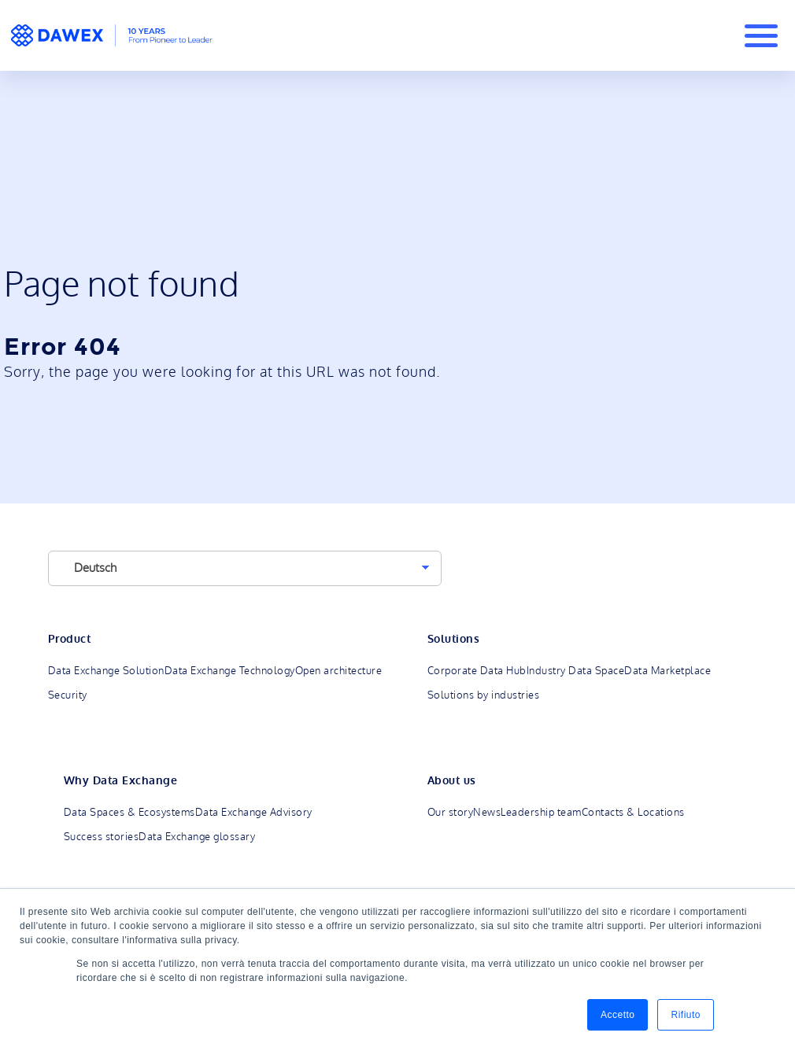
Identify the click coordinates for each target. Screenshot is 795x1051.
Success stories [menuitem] (101, 837)
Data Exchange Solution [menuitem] (106, 671)
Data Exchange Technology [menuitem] (230, 671)
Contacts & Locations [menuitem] (633, 813)
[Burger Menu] (761, 35)
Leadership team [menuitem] (541, 813)
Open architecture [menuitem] (339, 671)
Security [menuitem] (67, 695)
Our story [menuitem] (450, 813)
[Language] (245, 568)
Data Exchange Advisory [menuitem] (253, 813)
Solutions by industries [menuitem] (483, 695)
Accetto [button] (618, 1014)
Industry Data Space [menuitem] (576, 671)
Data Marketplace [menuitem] (667, 671)
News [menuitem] (487, 813)
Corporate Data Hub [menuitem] (477, 671)
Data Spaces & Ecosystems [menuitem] (129, 813)
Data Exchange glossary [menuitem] (197, 837)
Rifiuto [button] (686, 1014)
